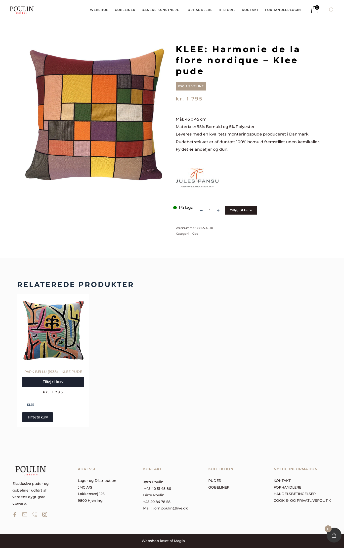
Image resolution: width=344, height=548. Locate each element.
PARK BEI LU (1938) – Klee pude (53, 371)
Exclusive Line (191, 86)
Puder (214, 480)
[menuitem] (99, 10)
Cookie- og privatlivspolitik (302, 500)
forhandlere (287, 487)
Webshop (150, 541)
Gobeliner (218, 487)
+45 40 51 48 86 (157, 488)
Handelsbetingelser (295, 494)
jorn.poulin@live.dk (170, 508)
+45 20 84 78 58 (157, 502)
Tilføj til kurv (241, 210)
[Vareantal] (210, 210)
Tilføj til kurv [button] (53, 382)
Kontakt (282, 480)
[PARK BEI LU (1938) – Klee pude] (53, 330)
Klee (195, 233)
